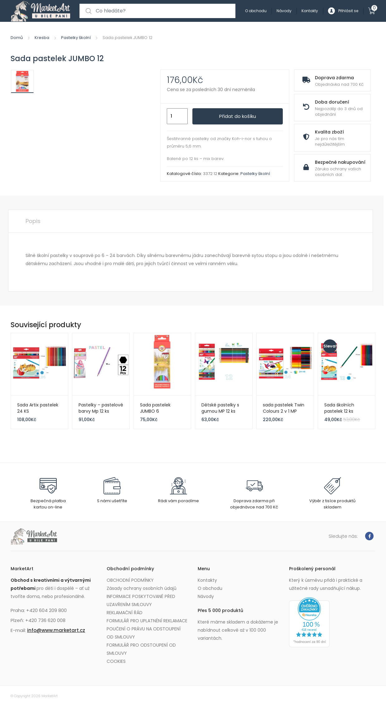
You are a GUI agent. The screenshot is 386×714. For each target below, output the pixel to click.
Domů (17, 38)
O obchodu (256, 10)
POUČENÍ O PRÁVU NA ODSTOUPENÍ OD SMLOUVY (144, 633)
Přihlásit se (343, 11)
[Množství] (177, 116)
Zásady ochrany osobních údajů (141, 588)
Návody (284, 10)
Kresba (42, 38)
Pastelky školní (76, 38)
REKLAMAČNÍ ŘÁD (124, 613)
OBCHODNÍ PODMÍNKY (130, 580)
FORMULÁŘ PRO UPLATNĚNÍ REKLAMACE (147, 621)
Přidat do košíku (237, 116)
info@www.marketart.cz (56, 630)
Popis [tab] (33, 221)
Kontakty (310, 10)
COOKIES (116, 661)
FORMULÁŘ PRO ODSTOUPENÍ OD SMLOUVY (141, 649)
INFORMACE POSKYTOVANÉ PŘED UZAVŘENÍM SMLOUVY (141, 600)
